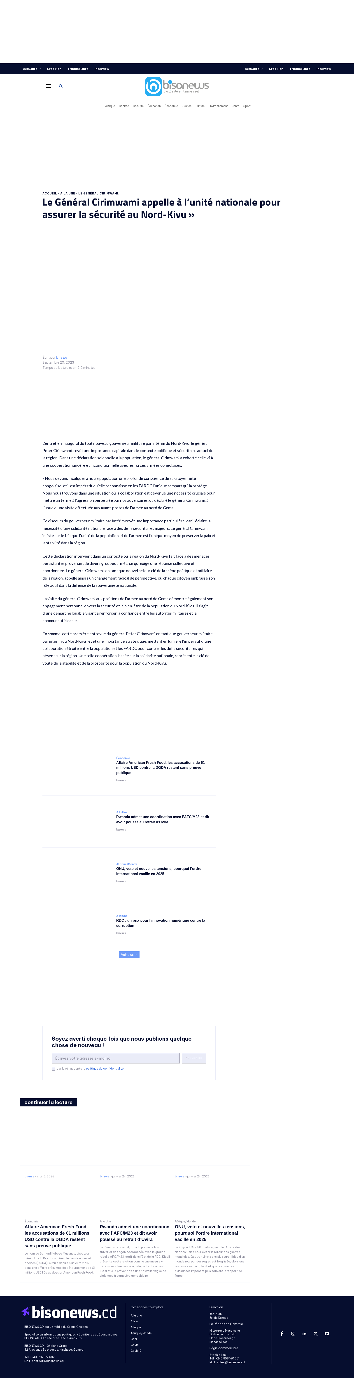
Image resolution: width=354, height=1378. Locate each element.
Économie (123, 758)
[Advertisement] (177, 31)
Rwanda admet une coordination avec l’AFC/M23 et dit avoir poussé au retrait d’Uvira (135, 1233)
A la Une (67, 193)
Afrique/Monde (126, 864)
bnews (61, 358)
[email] (116, 1058)
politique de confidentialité (105, 1068)
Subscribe (194, 1058)
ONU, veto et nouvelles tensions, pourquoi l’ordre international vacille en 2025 (210, 1233)
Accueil (49, 193)
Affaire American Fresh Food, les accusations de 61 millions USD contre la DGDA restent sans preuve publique (160, 768)
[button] (61, 86)
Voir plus (129, 955)
